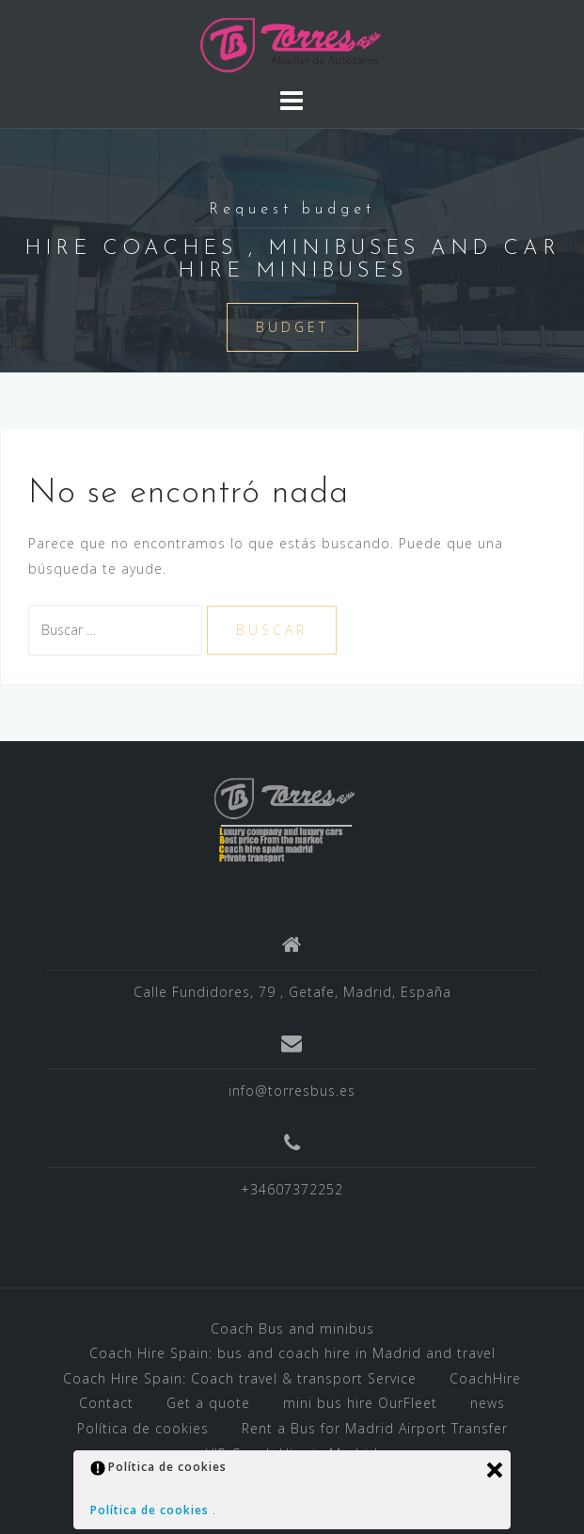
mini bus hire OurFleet (360, 1403)
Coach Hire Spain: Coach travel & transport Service (240, 1378)
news (487, 1403)
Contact (106, 1403)
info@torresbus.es (292, 1090)
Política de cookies (143, 1428)
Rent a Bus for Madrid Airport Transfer (375, 1428)
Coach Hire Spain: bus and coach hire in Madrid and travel (292, 1353)
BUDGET (292, 327)
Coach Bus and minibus (292, 1328)
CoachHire (485, 1378)
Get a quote (208, 1403)
